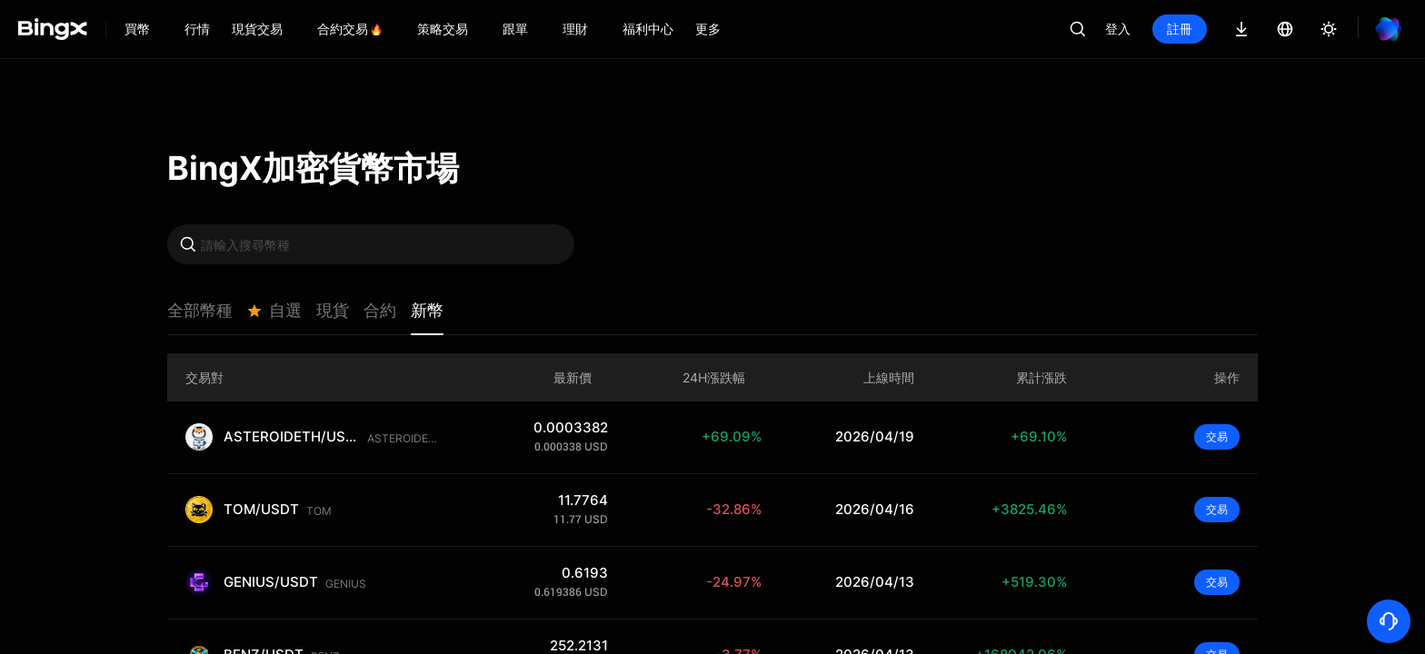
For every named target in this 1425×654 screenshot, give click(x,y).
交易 (1217, 436)
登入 (1118, 28)
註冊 (1179, 28)
